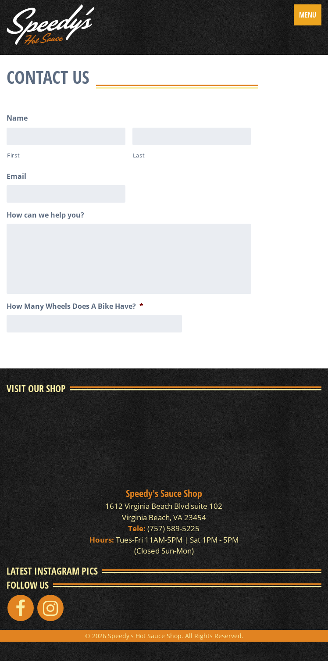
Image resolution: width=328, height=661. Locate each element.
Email (16, 176)
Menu (307, 15)
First (13, 155)
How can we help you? (45, 215)
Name (17, 118)
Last (139, 155)
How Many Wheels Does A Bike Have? (75, 306)
